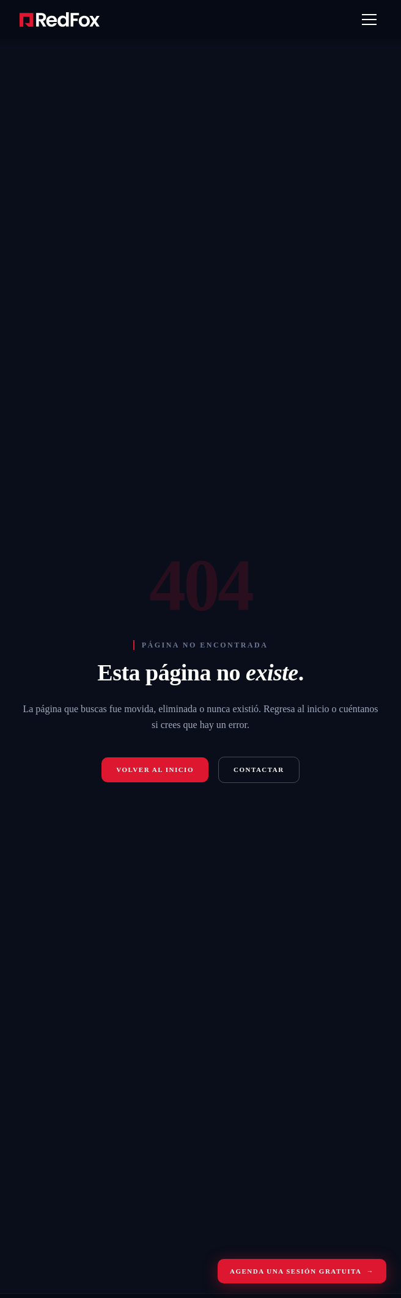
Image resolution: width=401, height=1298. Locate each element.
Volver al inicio (155, 769)
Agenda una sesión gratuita (302, 1271)
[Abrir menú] (369, 19)
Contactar (259, 769)
